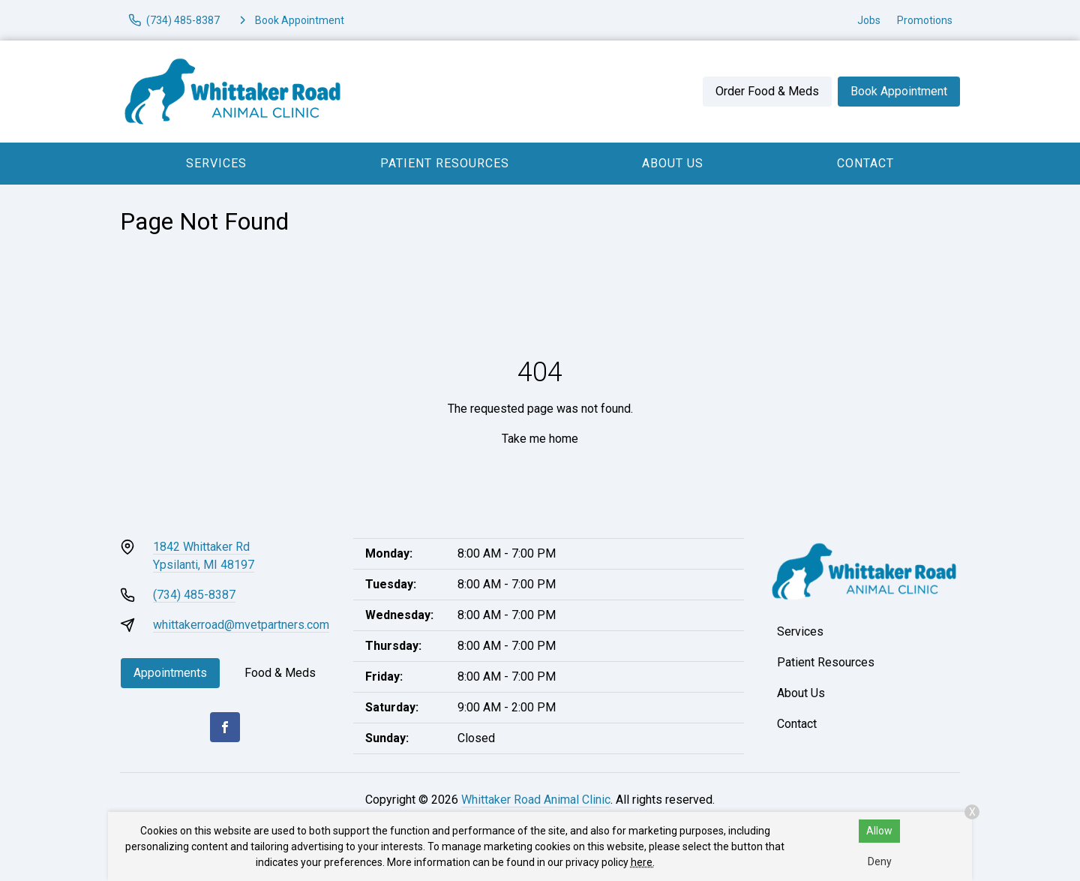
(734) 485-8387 (194, 595)
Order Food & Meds (767, 91)
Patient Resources (444, 163)
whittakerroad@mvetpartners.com (241, 625)
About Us (673, 163)
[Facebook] (225, 727)
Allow (879, 831)
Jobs (868, 20)
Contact (865, 163)
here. (643, 862)
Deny (880, 861)
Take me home (540, 438)
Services (216, 163)
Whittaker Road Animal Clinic (535, 799)
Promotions (924, 20)
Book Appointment (898, 91)
